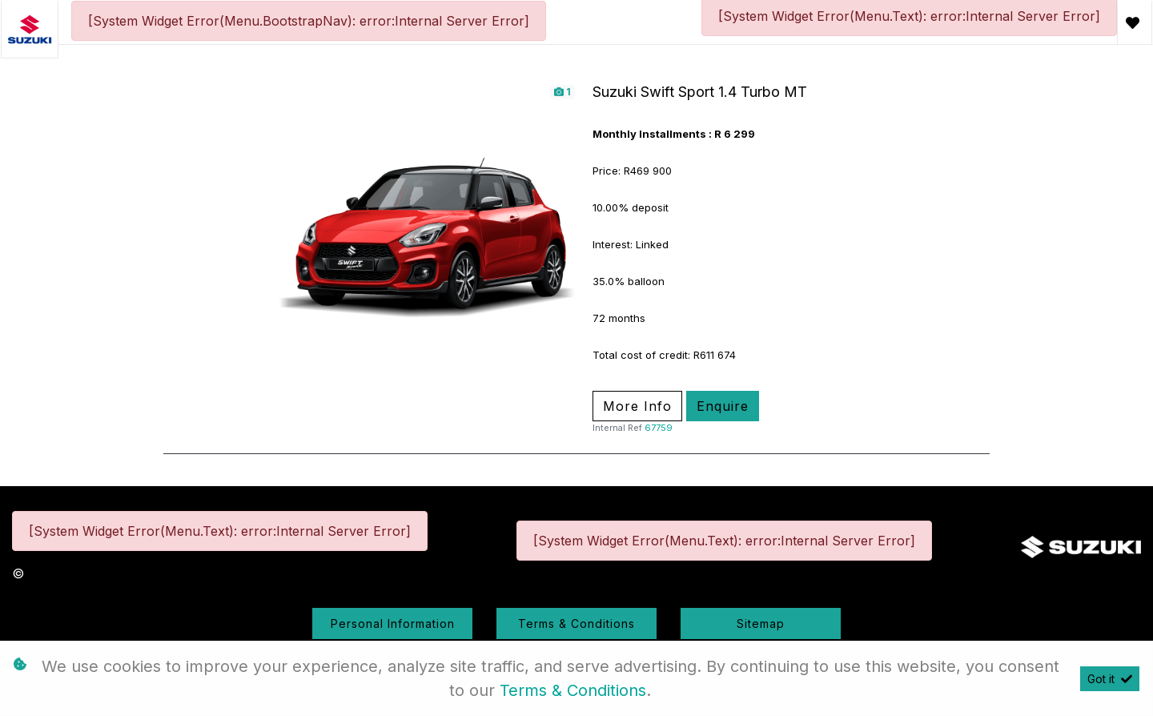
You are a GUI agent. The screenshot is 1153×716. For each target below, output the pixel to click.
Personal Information (393, 623)
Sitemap (761, 623)
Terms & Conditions (576, 623)
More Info (637, 406)
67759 (659, 427)
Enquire (723, 406)
